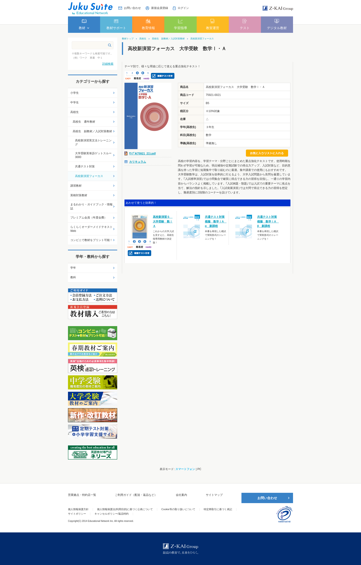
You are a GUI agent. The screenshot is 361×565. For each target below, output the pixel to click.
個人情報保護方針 (78, 509)
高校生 (142, 39)
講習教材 (76, 185)
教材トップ (128, 39)
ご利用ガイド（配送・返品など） (136, 495)
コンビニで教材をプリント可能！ (91, 240)
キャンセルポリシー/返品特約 (111, 513)
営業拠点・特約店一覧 (82, 495)
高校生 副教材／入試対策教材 (168, 39)
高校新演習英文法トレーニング (93, 142)
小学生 (74, 92)
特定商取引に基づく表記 (218, 509)
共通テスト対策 (85, 166)
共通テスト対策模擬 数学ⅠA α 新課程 (215, 221)
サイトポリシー (77, 513)
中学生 (74, 102)
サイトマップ (214, 495)
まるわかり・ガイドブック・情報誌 (91, 206)
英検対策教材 (78, 195)
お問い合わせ (267, 498)
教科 (73, 277)
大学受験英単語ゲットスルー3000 (93, 155)
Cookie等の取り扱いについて (178, 509)
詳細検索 (107, 63)
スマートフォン (185, 469)
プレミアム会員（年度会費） (88, 217)
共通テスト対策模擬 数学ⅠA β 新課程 (268, 221)
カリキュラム (137, 161)
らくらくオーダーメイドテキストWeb (91, 229)
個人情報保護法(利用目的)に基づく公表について (125, 509)
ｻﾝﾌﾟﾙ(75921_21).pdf (142, 153)
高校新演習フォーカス (202, 39)
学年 (73, 267)
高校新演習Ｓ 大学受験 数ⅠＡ (163, 221)
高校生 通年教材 (84, 121)
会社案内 (181, 495)
